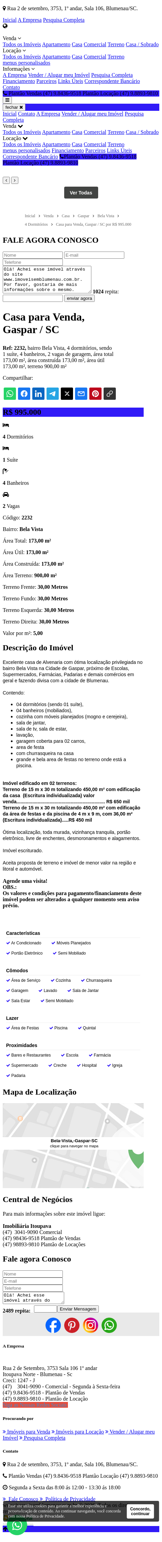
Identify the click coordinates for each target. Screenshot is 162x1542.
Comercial (95, 44)
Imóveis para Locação (78, 1439)
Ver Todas (81, 192)
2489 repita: (17, 1318)
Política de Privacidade (45, 1516)
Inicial (10, 20)
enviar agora (79, 303)
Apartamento (56, 44)
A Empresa (30, 20)
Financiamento (19, 81)
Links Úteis (70, 81)
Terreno (116, 44)
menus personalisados (26, 63)
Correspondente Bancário (112, 81)
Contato (11, 87)
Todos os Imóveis (22, 44)
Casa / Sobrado (142, 44)
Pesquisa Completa (64, 20)
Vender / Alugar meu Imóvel (59, 75)
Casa (77, 44)
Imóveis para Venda (26, 1439)
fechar (14, 107)
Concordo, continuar (140, 1511)
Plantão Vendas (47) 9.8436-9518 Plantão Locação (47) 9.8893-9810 (70, 160)
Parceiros (46, 81)
